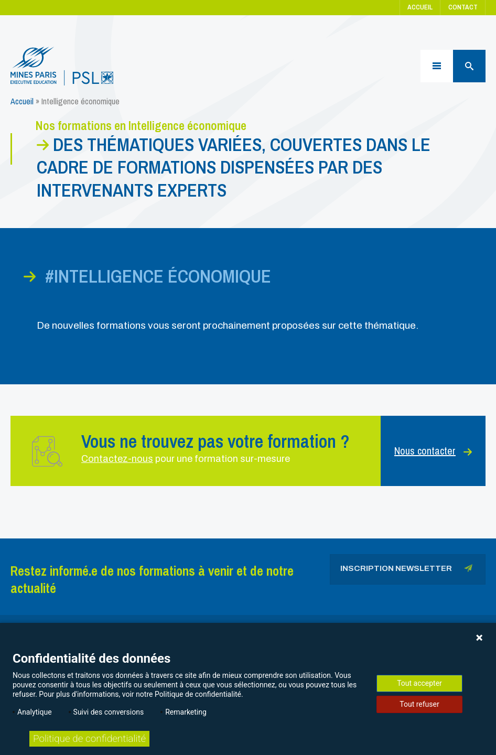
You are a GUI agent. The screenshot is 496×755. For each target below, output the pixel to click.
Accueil (420, 7)
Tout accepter (419, 683)
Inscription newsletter (406, 570)
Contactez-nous (117, 459)
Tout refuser (419, 704)
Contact (463, 7)
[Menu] (436, 66)
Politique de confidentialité (89, 738)
